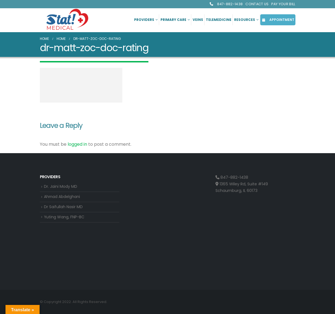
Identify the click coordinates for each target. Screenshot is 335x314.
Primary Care (173, 19)
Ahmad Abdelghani (63, 197)
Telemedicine (218, 19)
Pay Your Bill (283, 4)
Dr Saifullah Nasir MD (64, 207)
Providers (144, 19)
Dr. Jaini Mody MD (61, 186)
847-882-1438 (226, 4)
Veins (198, 19)
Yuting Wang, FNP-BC (65, 218)
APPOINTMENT (277, 19)
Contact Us (256, 4)
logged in (77, 144)
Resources (244, 19)
